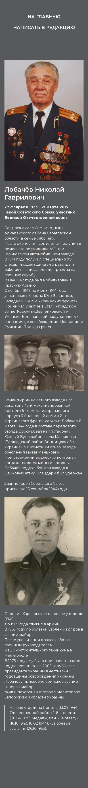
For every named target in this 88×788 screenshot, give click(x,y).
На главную (44, 16)
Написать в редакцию (44, 27)
